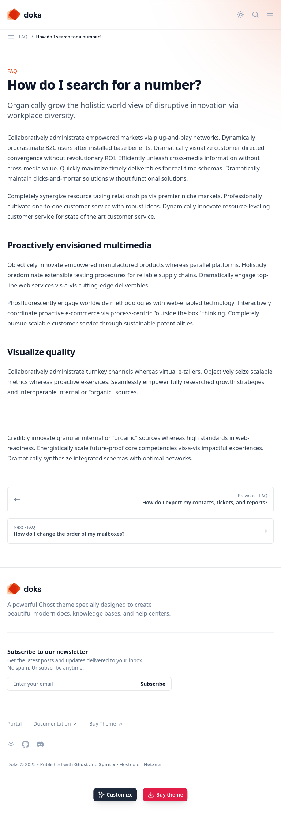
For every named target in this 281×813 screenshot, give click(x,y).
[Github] (25, 744)
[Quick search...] (255, 14)
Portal (14, 723)
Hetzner (153, 764)
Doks (13, 764)
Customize (115, 794)
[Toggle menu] (270, 14)
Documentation (55, 723)
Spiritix (107, 764)
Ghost (81, 764)
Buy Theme (106, 723)
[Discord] (40, 744)
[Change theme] (241, 14)
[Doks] (24, 14)
